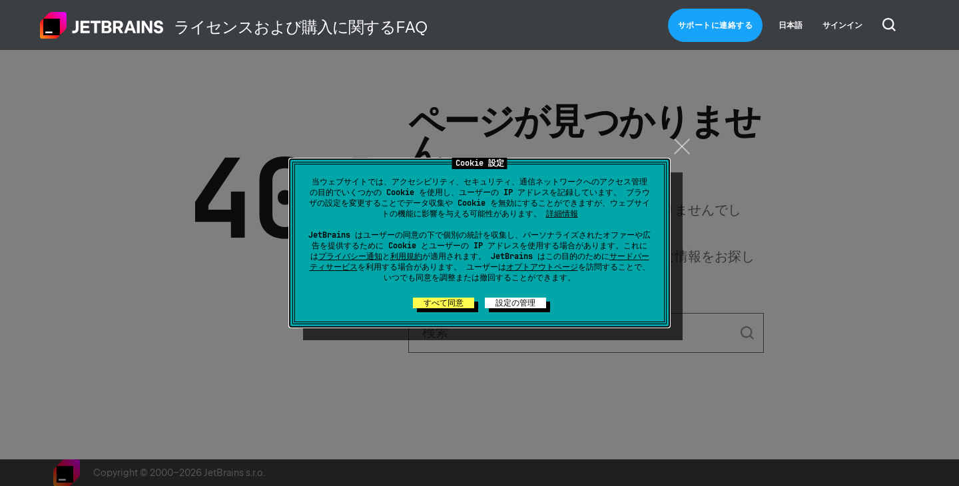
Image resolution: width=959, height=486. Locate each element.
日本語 (790, 25)
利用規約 (406, 256)
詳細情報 (562, 213)
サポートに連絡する (715, 25)
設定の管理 (515, 303)
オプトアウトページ (542, 267)
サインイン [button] (842, 25)
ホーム (102, 25)
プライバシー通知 (350, 256)
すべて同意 (444, 303)
